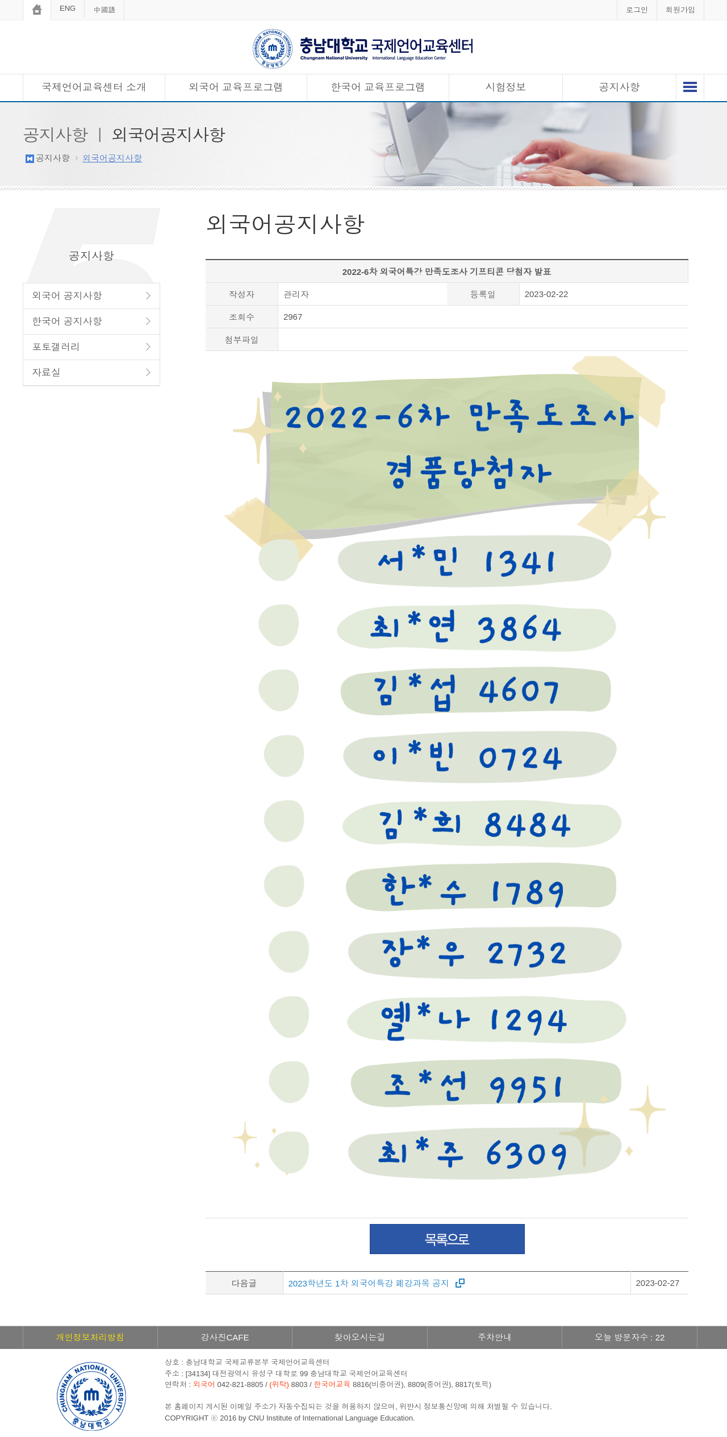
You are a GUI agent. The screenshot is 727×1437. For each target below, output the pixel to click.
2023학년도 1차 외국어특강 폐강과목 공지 (369, 1283)
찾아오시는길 (359, 1337)
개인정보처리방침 (90, 1337)
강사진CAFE (224, 1337)
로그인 (637, 10)
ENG (68, 8)
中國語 (104, 10)
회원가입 (680, 10)
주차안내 (495, 1337)
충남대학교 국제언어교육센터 (363, 48)
